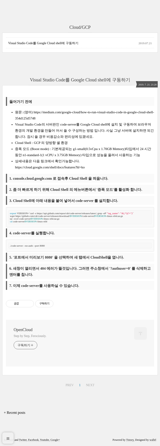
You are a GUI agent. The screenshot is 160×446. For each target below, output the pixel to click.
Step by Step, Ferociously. (30, 336)
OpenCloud (23, 329)
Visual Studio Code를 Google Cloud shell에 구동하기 (43, 43)
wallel (153, 439)
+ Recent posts (14, 412)
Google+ (55, 439)
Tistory (130, 439)
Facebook (33, 439)
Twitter (23, 439)
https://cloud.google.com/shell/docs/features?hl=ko (50, 167)
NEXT (90, 385)
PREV (69, 385)
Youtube (44, 439)
